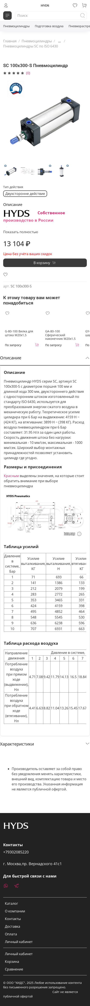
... (59, 41)
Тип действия (13, 187)
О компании (15, 911)
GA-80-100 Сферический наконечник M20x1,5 (60, 335)
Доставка (12, 926)
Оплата (11, 934)
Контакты (13, 918)
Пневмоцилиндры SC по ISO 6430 (30, 46)
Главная (10, 41)
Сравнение (14, 969)
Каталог (11, 903)
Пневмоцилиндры (16, 26)
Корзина (12, 961)
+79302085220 (16, 852)
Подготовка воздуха (49, 26)
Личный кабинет (19, 941)
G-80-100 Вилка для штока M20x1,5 (19, 333)
